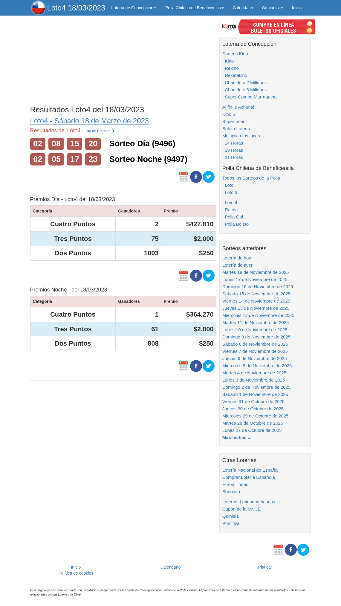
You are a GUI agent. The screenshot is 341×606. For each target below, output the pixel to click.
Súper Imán (234, 121)
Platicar (265, 567)
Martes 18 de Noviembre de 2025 (255, 272)
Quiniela (230, 516)
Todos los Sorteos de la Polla (251, 177)
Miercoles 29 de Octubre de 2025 (255, 415)
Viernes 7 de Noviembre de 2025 (255, 351)
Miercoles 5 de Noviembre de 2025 (257, 365)
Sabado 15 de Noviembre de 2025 (256, 293)
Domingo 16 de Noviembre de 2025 (257, 286)
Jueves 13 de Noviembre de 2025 (255, 308)
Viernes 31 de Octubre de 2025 (253, 401)
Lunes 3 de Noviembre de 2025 (253, 379)
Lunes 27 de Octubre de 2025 (252, 430)
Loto (228, 185)
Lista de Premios (99, 131)
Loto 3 (229, 192)
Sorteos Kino (235, 53)
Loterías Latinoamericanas (248, 501)
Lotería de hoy (236, 257)
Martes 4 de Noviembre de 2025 (254, 372)
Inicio (297, 7)
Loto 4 (229, 202)
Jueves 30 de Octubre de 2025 (253, 408)
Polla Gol (232, 216)
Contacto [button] (272, 7)
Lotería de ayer (237, 265)
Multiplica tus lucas (241, 135)
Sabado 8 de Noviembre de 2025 (255, 344)
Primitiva (231, 523)
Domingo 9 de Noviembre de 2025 (256, 336)
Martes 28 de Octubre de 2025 (252, 423)
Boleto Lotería (236, 128)
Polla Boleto (235, 224)
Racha (230, 209)
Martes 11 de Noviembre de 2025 (255, 322)
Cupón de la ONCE (241, 508)
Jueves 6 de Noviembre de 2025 (254, 358)
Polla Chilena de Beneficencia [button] (194, 7)
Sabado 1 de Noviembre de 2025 (255, 394)
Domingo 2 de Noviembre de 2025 (256, 387)
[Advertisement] (123, 59)
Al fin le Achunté (238, 107)
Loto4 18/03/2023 (76, 8)
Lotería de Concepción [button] (133, 7)
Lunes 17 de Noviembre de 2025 (255, 279)
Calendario (243, 7)
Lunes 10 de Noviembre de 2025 (255, 329)
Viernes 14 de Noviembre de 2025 (256, 300)
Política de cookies (75, 573)
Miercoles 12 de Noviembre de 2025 (258, 315)
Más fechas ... (237, 437)
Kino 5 (228, 114)
